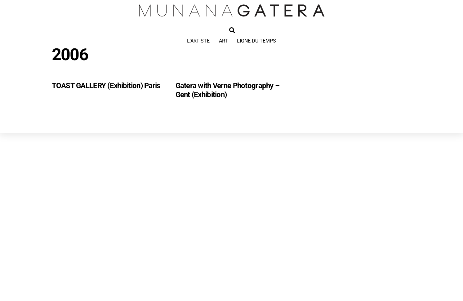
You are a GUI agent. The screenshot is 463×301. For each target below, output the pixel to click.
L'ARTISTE (198, 41)
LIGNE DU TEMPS (256, 41)
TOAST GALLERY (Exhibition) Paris (106, 85)
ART (223, 41)
